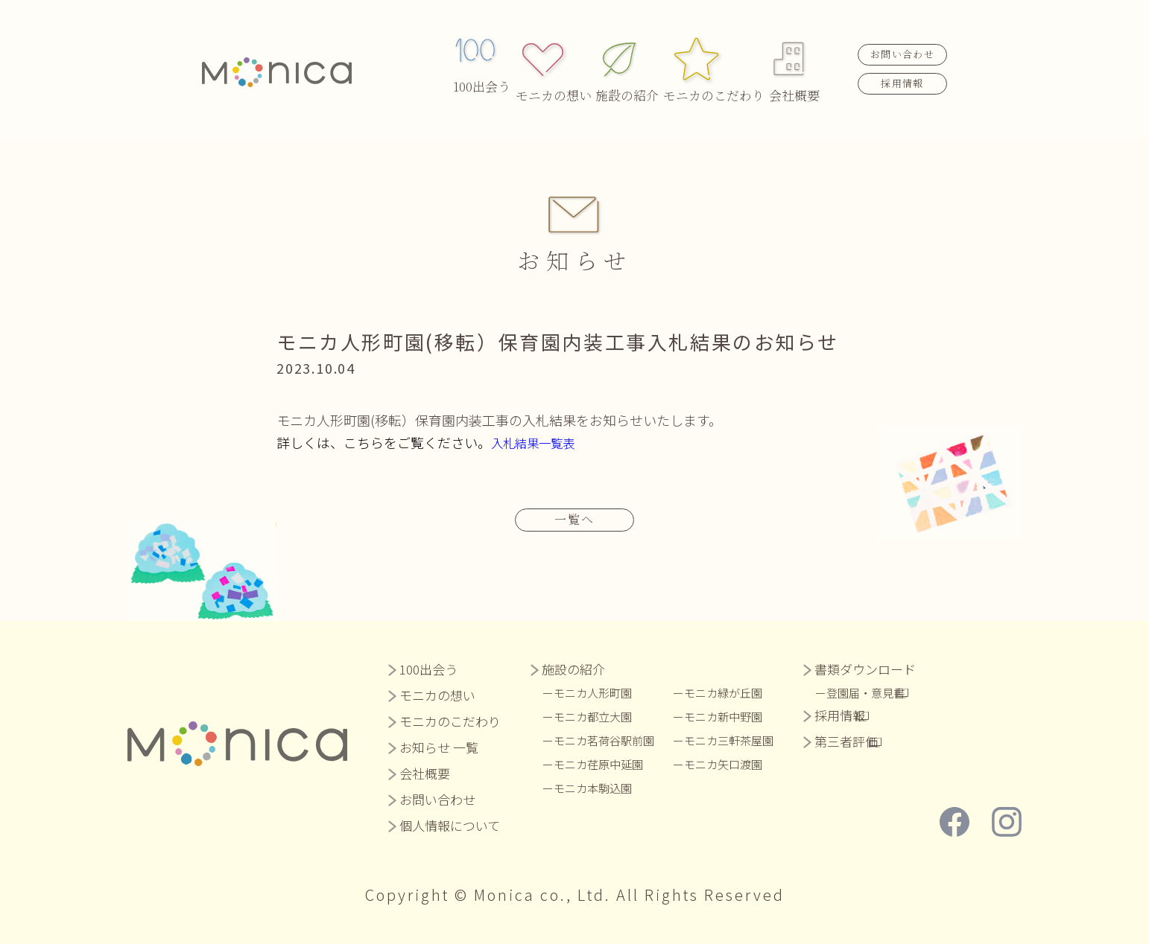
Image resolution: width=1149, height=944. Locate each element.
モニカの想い (557, 53)
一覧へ (574, 517)
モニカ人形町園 (598, 692)
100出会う (481, 53)
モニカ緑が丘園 (738, 692)
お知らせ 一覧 (438, 746)
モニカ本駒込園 (598, 787)
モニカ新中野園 (738, 715)
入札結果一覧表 (538, 442)
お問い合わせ (902, 38)
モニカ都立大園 (598, 715)
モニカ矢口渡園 (738, 763)
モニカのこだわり (712, 53)
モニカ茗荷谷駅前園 (610, 739)
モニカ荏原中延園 (604, 763)
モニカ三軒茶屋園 (744, 739)
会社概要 (794, 53)
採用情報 (902, 66)
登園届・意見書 (889, 692)
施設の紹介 (630, 53)
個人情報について (449, 824)
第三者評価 (864, 740)
